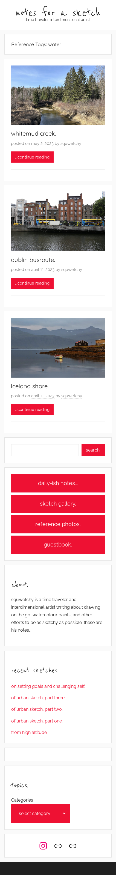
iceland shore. (30, 386)
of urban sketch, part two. (37, 709)
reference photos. (58, 524)
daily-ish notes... (58, 483)
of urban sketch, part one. (37, 721)
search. (93, 450)
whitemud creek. (33, 133)
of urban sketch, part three (38, 697)
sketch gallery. (58, 503)
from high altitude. (29, 732)
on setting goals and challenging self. (48, 686)
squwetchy (70, 143)
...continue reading (32, 157)
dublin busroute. (33, 260)
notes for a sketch (58, 13)
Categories (22, 800)
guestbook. (58, 544)
